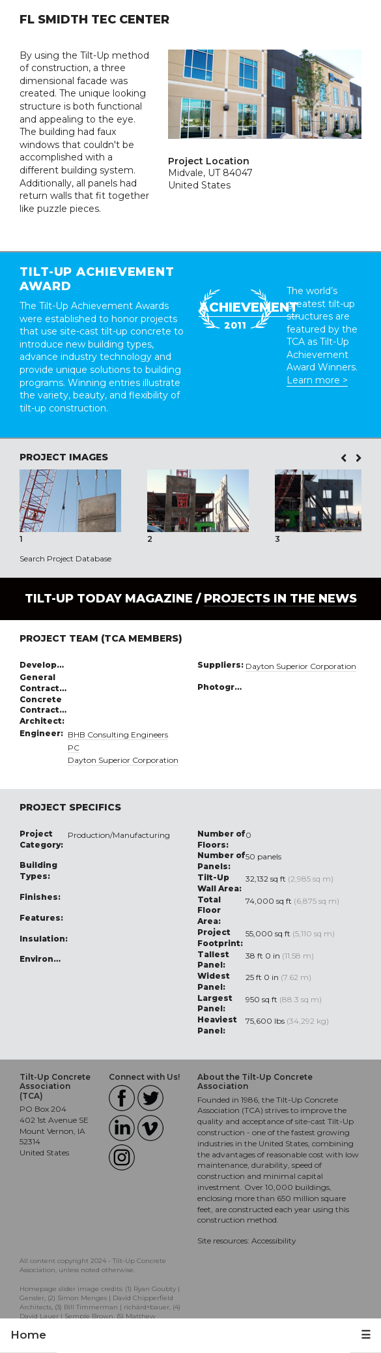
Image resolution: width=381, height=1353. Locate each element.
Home (28, 1334)
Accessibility (273, 1240)
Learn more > (317, 380)
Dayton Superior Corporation (123, 760)
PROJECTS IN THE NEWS (280, 598)
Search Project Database (65, 558)
